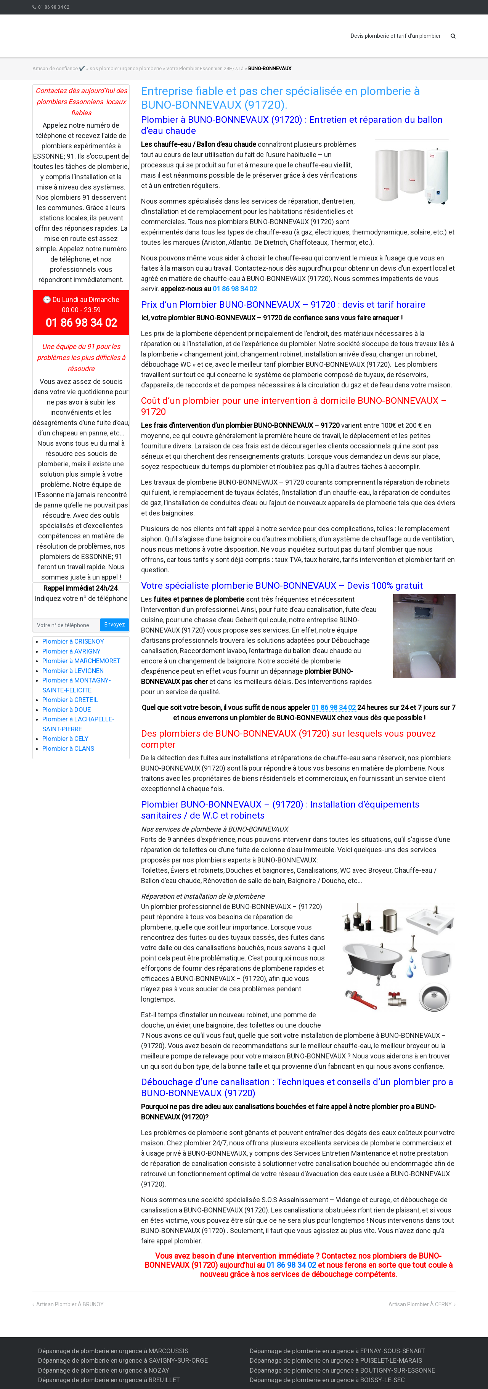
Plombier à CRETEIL (70, 699)
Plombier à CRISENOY (73, 641)
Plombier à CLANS (68, 748)
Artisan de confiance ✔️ (58, 68)
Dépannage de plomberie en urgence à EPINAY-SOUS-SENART (337, 1351)
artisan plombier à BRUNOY (70, 1304)
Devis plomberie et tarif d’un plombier (396, 36)
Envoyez (114, 624)
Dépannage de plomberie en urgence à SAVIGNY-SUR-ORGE (123, 1360)
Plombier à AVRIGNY (71, 651)
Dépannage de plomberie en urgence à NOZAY (103, 1370)
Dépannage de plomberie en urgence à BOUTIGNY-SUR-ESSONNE (342, 1370)
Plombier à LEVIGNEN (73, 670)
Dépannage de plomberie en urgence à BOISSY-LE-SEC (327, 1380)
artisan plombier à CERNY (420, 1304)
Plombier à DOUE (66, 709)
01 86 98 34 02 (53, 7)
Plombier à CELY (65, 738)
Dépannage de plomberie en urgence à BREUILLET (109, 1380)
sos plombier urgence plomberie (126, 68)
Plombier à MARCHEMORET (81, 661)
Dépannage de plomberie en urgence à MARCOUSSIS (113, 1351)
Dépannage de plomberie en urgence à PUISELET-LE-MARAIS (336, 1360)
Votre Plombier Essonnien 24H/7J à (205, 68)
